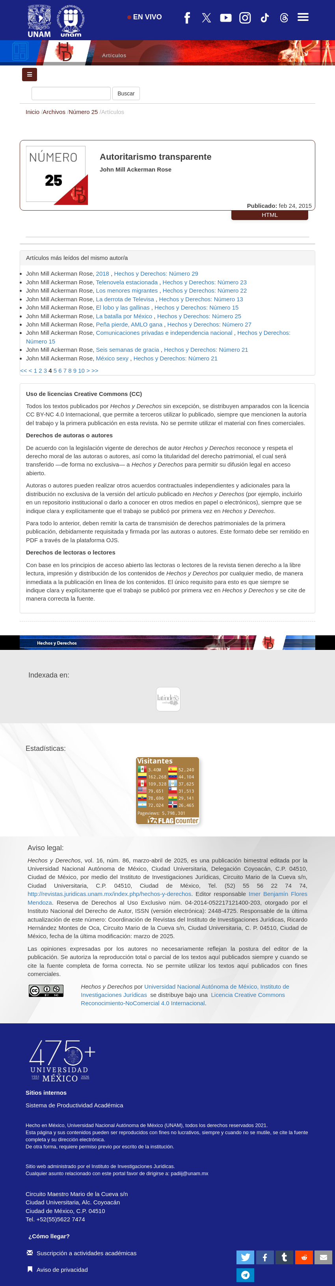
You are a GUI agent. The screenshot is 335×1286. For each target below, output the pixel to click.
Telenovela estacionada (127, 282)
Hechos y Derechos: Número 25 (199, 316)
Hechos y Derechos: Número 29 (156, 273)
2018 (103, 273)
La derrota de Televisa (126, 299)
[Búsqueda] (71, 93)
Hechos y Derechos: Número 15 (196, 307)
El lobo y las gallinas (123, 307)
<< (23, 370)
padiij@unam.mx (189, 1173)
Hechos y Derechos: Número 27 (209, 324)
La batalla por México (125, 316)
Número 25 (84, 111)
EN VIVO (144, 17)
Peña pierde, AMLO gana (130, 324)
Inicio (33, 111)
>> (95, 370)
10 (81, 370)
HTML (270, 214)
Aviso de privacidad (57, 1269)
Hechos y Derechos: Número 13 (201, 299)
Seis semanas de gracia (128, 349)
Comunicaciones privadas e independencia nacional (165, 332)
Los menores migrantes (128, 290)
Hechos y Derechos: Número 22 (205, 290)
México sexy (113, 358)
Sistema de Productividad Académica (74, 1105)
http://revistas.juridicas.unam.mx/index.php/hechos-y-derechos (109, 893)
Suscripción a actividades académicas (81, 1253)
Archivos (55, 111)
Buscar (126, 93)
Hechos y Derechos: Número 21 (206, 349)
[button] (245, 1257)
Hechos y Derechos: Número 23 (205, 282)
